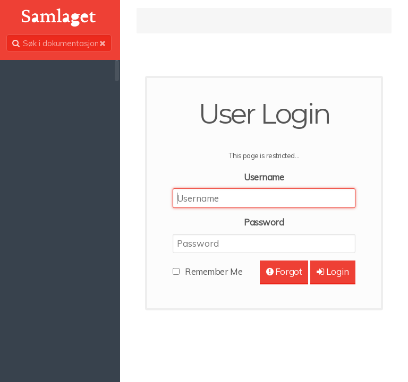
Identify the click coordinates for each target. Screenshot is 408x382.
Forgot (283, 271)
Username (265, 177)
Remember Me (216, 271)
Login (332, 271)
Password (265, 222)
